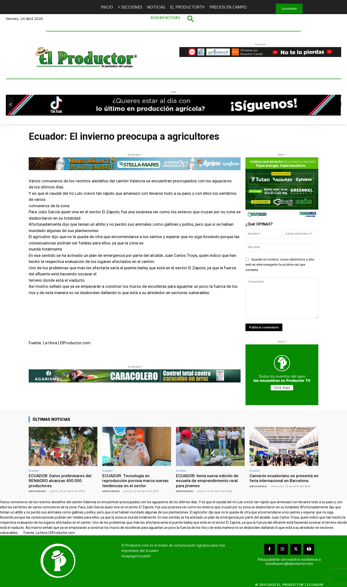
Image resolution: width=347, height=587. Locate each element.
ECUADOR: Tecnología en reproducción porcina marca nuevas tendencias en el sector (135, 480)
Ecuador (34, 470)
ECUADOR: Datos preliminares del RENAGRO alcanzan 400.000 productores (60, 480)
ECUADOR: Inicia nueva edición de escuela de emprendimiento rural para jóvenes (207, 480)
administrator (37, 491)
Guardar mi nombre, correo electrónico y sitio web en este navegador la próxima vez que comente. (279, 265)
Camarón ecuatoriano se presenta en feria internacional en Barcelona (284, 478)
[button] (173, 18)
